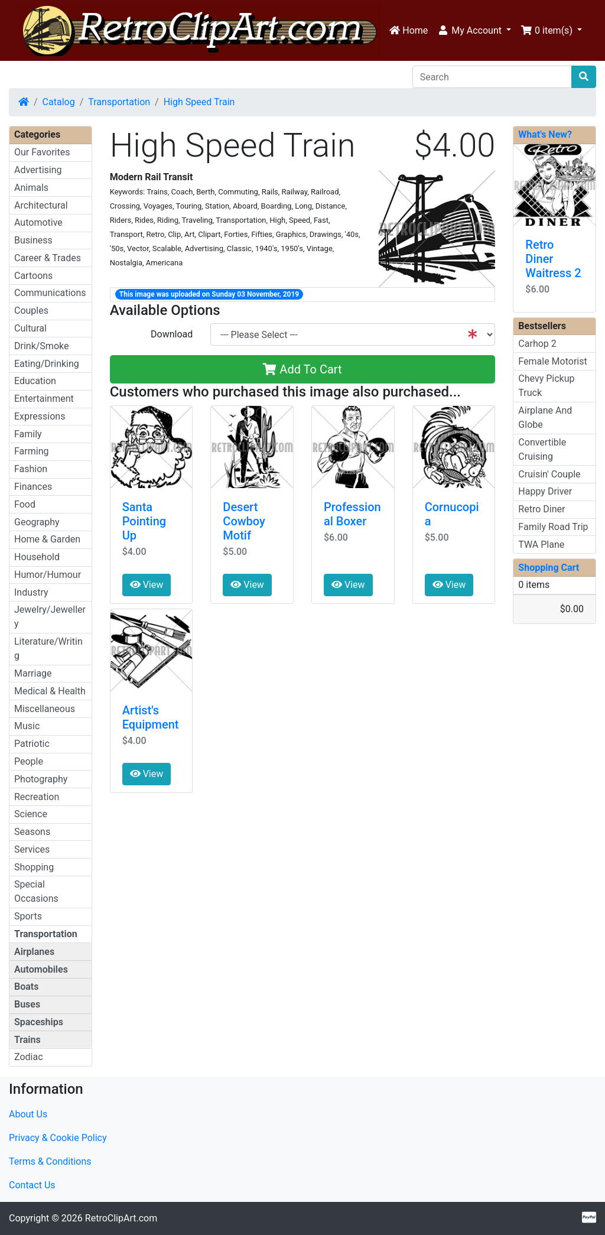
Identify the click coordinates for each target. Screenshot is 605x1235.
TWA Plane (541, 544)
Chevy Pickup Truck (546, 385)
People (28, 761)
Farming (31, 451)
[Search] (492, 77)
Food (24, 504)
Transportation (119, 102)
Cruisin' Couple (549, 474)
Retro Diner (541, 509)
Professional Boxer (352, 514)
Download (172, 334)
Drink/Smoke (41, 346)
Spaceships (38, 1022)
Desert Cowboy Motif (244, 521)
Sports (28, 916)
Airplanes (34, 951)
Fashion (30, 468)
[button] (474, 31)
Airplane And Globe (545, 417)
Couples (31, 310)
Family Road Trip (553, 526)
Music (27, 726)
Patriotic (32, 743)
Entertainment (44, 398)
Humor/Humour (47, 574)
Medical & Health (50, 691)
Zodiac (28, 1056)
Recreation (36, 796)
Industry (31, 592)
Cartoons (33, 275)
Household (37, 557)
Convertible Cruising (542, 449)
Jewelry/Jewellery (50, 616)
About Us (28, 1114)
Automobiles (41, 969)
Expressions (39, 416)
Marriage (33, 673)
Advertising (38, 170)
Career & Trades (47, 258)
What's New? (545, 134)
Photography (40, 779)
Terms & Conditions (50, 1161)
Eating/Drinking (46, 363)
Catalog (59, 102)
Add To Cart (302, 369)
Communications (50, 292)
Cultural (30, 328)
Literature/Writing (48, 648)
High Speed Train (199, 102)
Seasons (32, 831)
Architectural (41, 205)
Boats (26, 986)
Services (32, 849)
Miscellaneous (44, 708)
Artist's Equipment (150, 717)
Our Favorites (42, 152)
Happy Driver (545, 491)
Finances (33, 486)
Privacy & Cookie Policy (58, 1137)
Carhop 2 (537, 343)
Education (35, 380)
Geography (37, 522)
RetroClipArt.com (121, 1218)
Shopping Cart (548, 567)
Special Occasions (36, 891)
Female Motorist (552, 361)
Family (28, 434)
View (147, 584)
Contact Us (32, 1185)
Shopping (34, 867)
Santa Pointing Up (144, 521)
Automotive (38, 222)
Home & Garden (47, 539)
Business (33, 240)
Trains (27, 1039)
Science (30, 814)
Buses (27, 1004)
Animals (31, 187)
